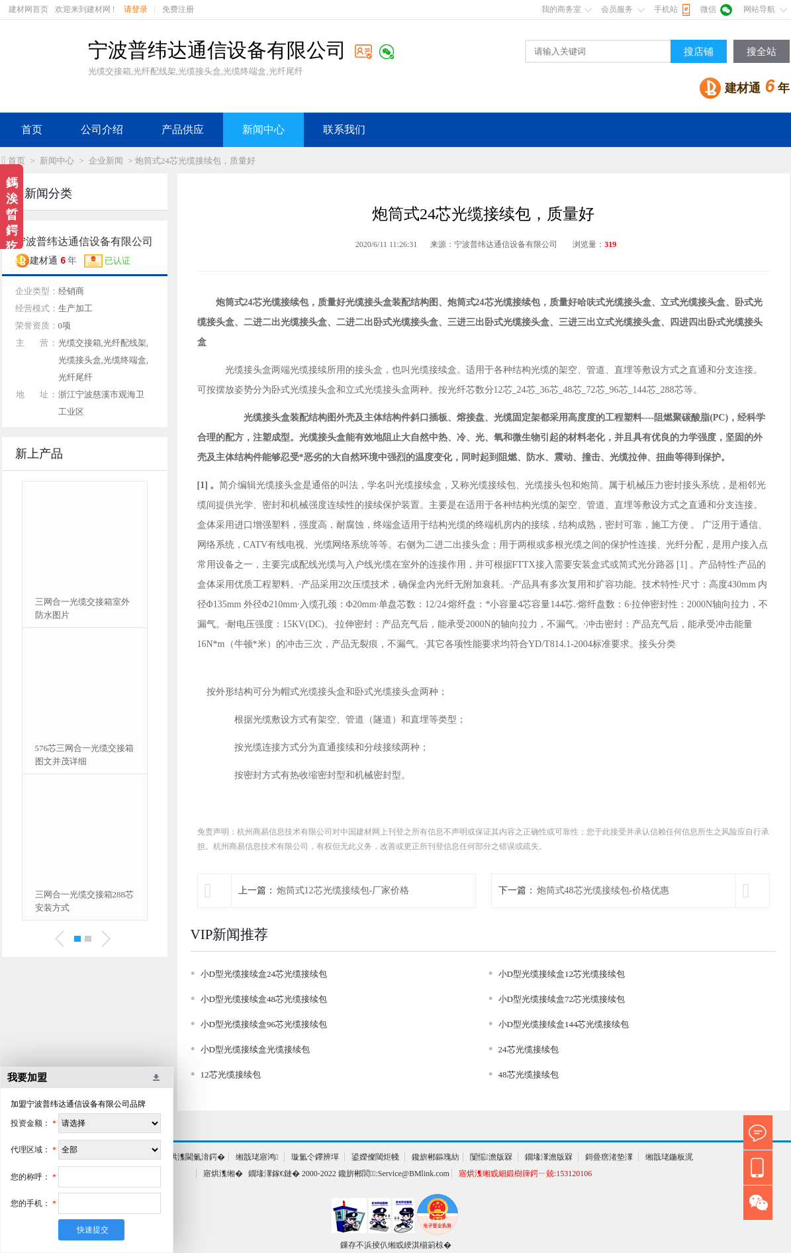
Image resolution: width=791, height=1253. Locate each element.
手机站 (666, 9)
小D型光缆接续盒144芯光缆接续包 (563, 1024)
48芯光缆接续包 (528, 1074)
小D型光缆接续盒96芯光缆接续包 (264, 1024)
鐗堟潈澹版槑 (549, 1157)
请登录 (136, 9)
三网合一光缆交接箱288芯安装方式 (84, 901)
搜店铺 (699, 51)
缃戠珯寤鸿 (257, 1157)
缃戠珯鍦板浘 (669, 1157)
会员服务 (617, 9)
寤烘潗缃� (223, 1173)
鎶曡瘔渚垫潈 (609, 1157)
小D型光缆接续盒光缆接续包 (255, 1049)
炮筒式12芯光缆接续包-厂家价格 (343, 890)
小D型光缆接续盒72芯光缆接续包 (561, 999)
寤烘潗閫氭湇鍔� (193, 1157)
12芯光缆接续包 (231, 1074)
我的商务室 (561, 9)
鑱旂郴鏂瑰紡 (435, 1157)
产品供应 (183, 129)
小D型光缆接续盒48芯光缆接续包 (264, 999)
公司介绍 (102, 129)
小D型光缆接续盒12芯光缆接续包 (561, 974)
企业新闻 (106, 161)
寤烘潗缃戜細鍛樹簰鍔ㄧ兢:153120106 (525, 1173)
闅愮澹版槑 (491, 1157)
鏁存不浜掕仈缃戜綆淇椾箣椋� (395, 1245)
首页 (31, 129)
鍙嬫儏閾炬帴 (375, 1157)
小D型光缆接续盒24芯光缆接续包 (264, 974)
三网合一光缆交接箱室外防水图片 (82, 608)
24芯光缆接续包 (528, 1049)
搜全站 (761, 51)
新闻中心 (263, 129)
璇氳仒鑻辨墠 (315, 1157)
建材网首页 (28, 9)
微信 (708, 9)
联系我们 (344, 129)
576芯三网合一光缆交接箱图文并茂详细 (84, 754)
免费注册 (178, 9)
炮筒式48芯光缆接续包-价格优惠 (603, 890)
